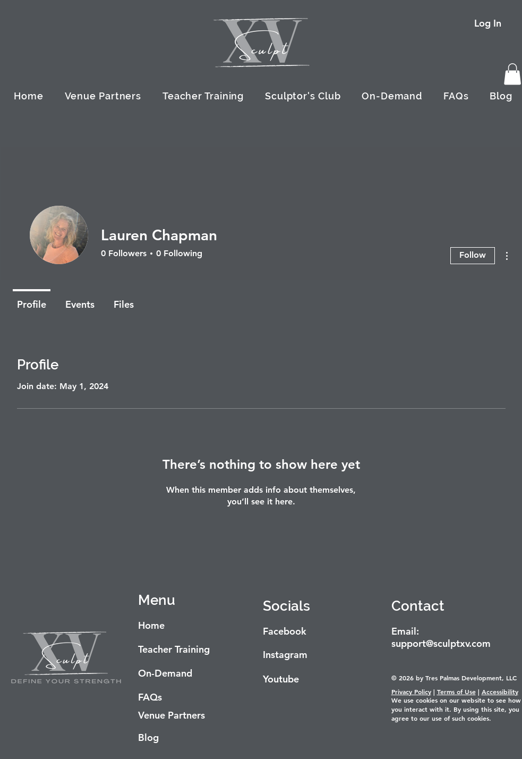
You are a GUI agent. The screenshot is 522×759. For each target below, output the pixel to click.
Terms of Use (456, 691)
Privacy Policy (411, 691)
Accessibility (500, 691)
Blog (148, 737)
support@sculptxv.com (441, 643)
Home (151, 625)
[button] (512, 74)
